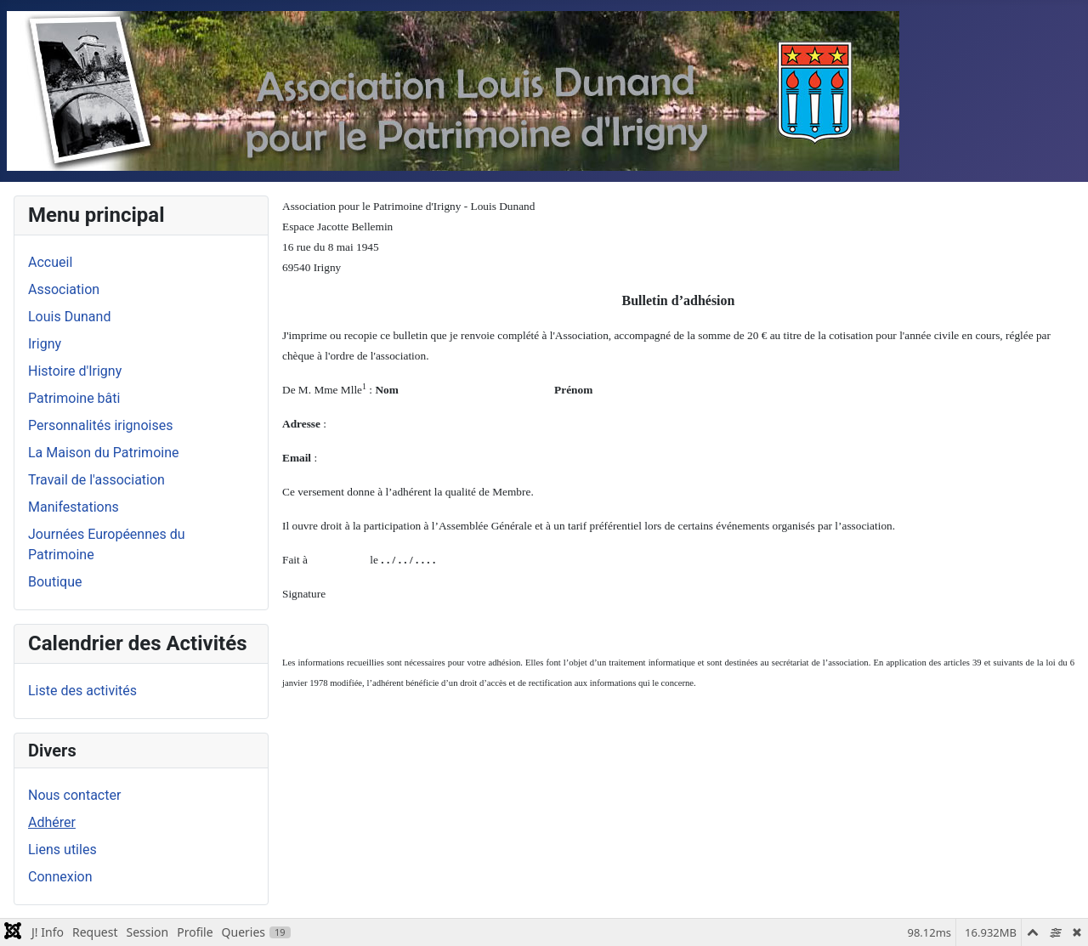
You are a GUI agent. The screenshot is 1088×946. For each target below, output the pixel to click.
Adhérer (52, 822)
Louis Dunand (69, 317)
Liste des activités (82, 691)
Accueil (50, 262)
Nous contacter (74, 795)
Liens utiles (62, 849)
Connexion (60, 877)
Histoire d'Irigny (75, 371)
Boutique (55, 582)
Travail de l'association (96, 480)
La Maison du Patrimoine (103, 453)
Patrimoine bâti (74, 398)
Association (63, 289)
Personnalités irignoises (100, 425)
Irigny (44, 344)
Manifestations (73, 507)
